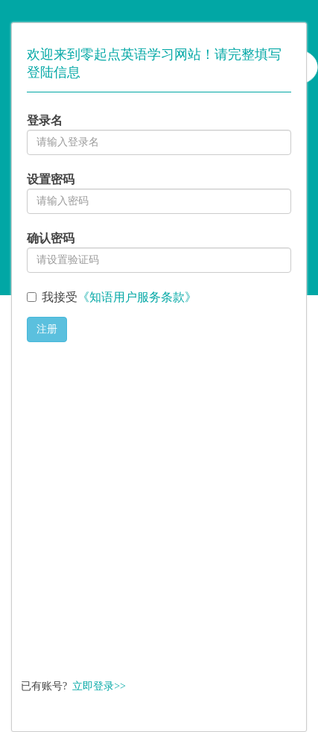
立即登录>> (99, 686)
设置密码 (50, 179)
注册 (46, 329)
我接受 (119, 297)
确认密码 (50, 238)
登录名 (45, 120)
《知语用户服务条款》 (137, 297)
